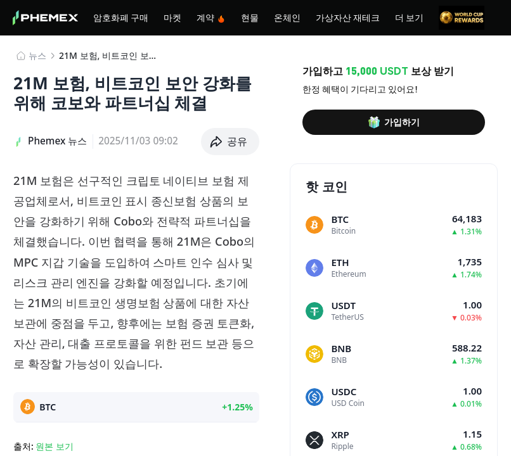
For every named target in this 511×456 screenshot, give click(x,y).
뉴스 (37, 55)
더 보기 (409, 17)
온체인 (287, 17)
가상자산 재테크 (348, 17)
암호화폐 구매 (120, 17)
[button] (230, 141)
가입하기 (394, 122)
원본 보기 (55, 446)
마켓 (172, 17)
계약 (211, 17)
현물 (250, 17)
